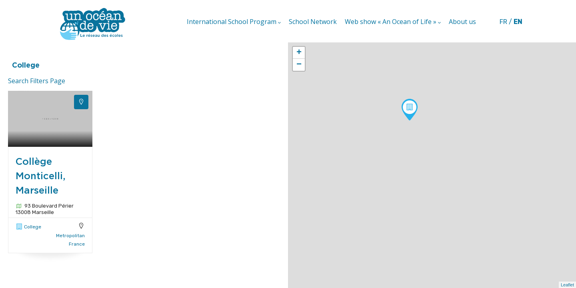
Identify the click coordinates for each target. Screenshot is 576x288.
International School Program (234, 22)
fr (503, 22)
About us (462, 21)
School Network (313, 21)
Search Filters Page (36, 80)
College (32, 227)
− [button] (299, 65)
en (518, 22)
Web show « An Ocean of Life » (393, 22)
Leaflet (567, 284)
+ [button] (299, 53)
